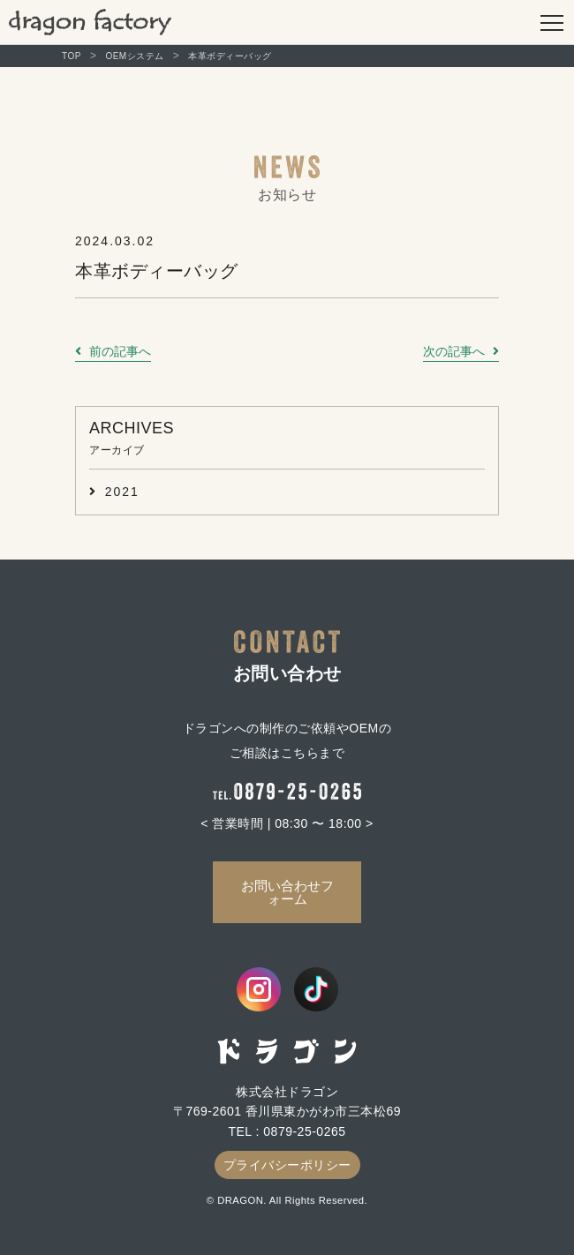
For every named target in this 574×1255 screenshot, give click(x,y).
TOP (71, 56)
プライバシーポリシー (287, 1165)
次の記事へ (454, 351)
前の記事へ (120, 351)
